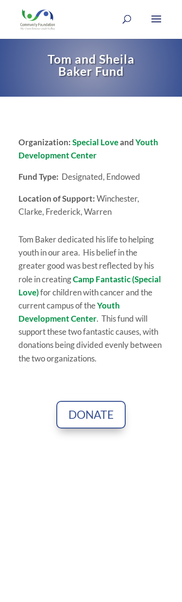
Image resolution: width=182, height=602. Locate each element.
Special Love (95, 142)
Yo (140, 142)
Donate (91, 414)
